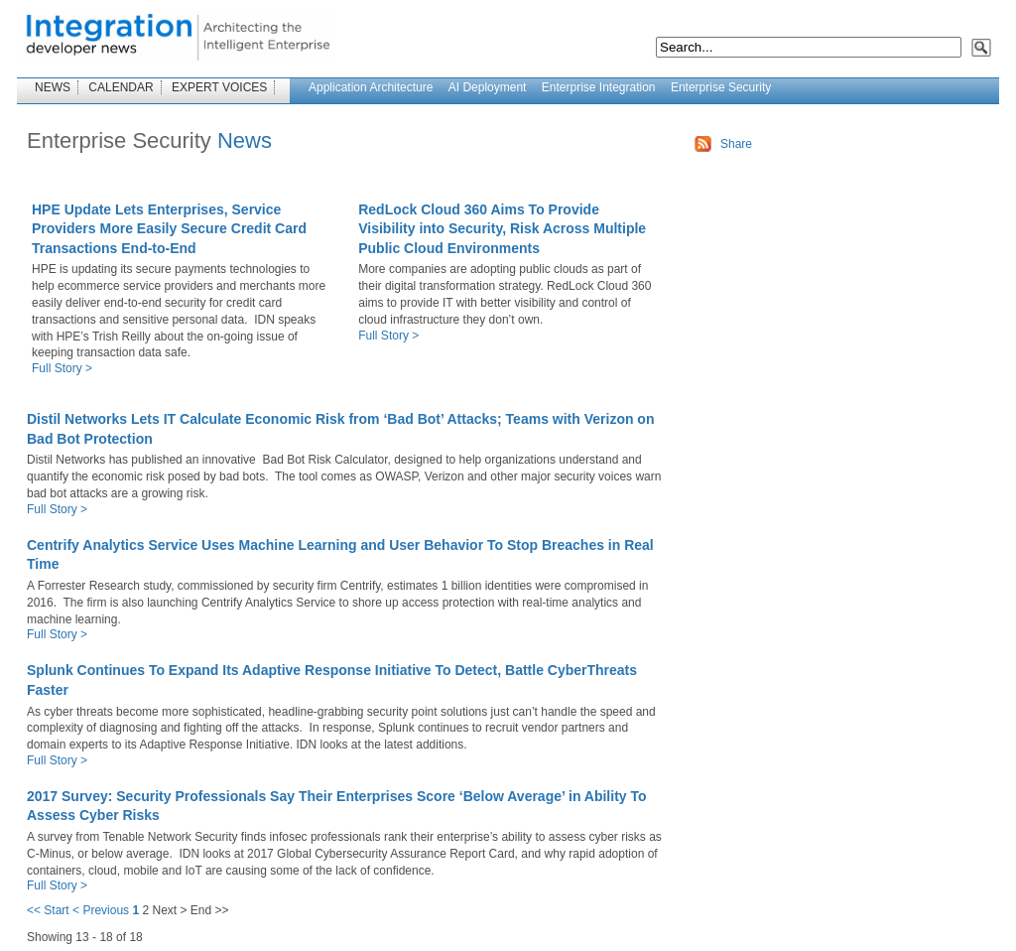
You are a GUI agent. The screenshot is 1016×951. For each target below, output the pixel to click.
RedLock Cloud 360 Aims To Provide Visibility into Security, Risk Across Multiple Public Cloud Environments (502, 229)
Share (736, 144)
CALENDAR (120, 87)
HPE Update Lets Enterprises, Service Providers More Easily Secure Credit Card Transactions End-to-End (169, 229)
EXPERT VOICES (219, 87)
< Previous (100, 910)
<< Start (48, 910)
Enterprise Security (721, 87)
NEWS (52, 87)
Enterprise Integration (599, 87)
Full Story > (62, 368)
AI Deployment (487, 87)
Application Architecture (371, 87)
